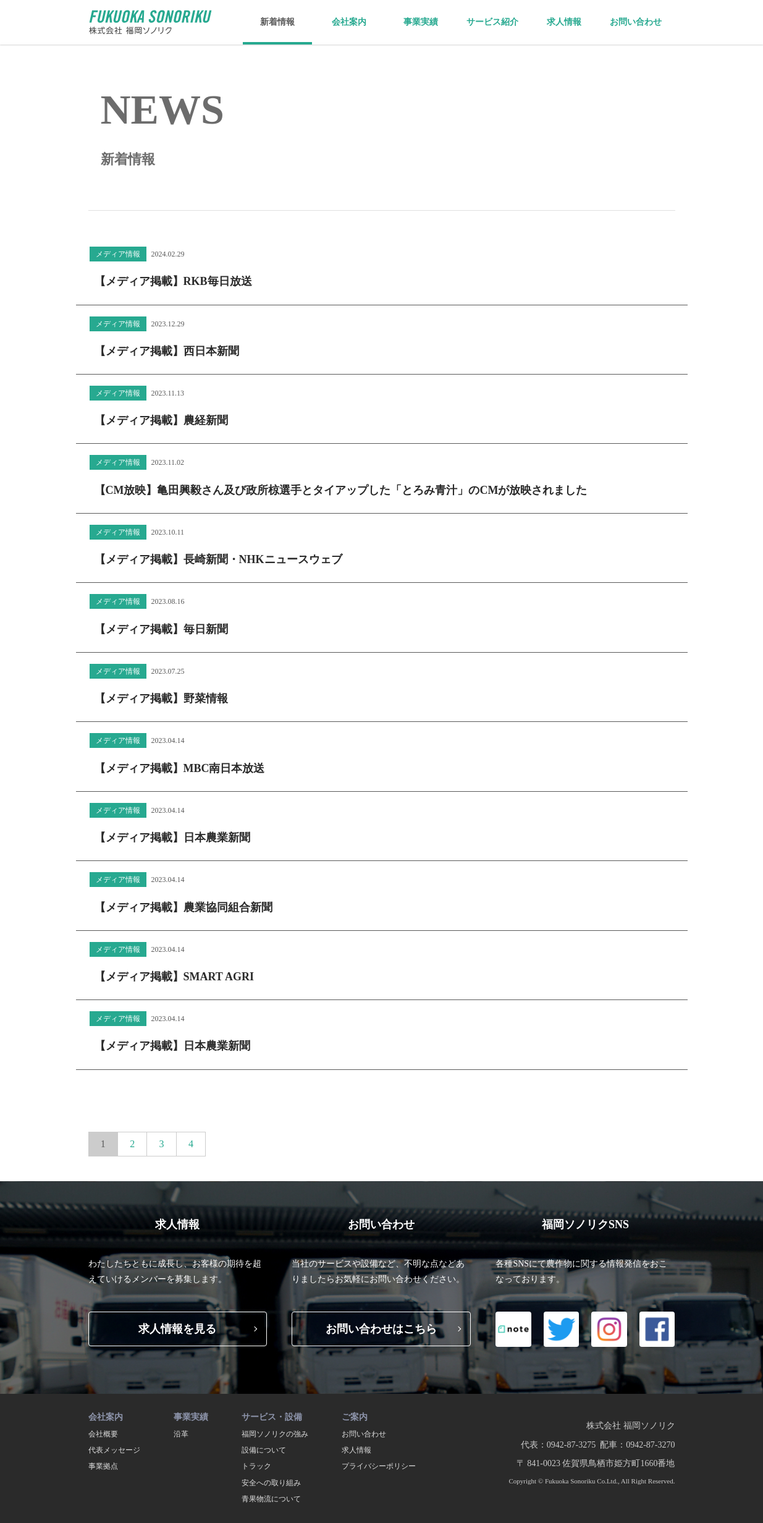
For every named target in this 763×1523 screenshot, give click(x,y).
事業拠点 (103, 1466)
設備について (264, 1450)
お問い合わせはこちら (381, 1329)
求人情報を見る (177, 1329)
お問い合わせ (636, 22)
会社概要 (103, 1434)
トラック (256, 1466)
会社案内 (349, 22)
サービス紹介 (492, 22)
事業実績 (420, 22)
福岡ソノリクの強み (275, 1434)
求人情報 (564, 22)
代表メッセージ (114, 1450)
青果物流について (271, 1499)
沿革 (181, 1434)
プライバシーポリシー (379, 1466)
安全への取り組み (271, 1482)
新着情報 (277, 22)
